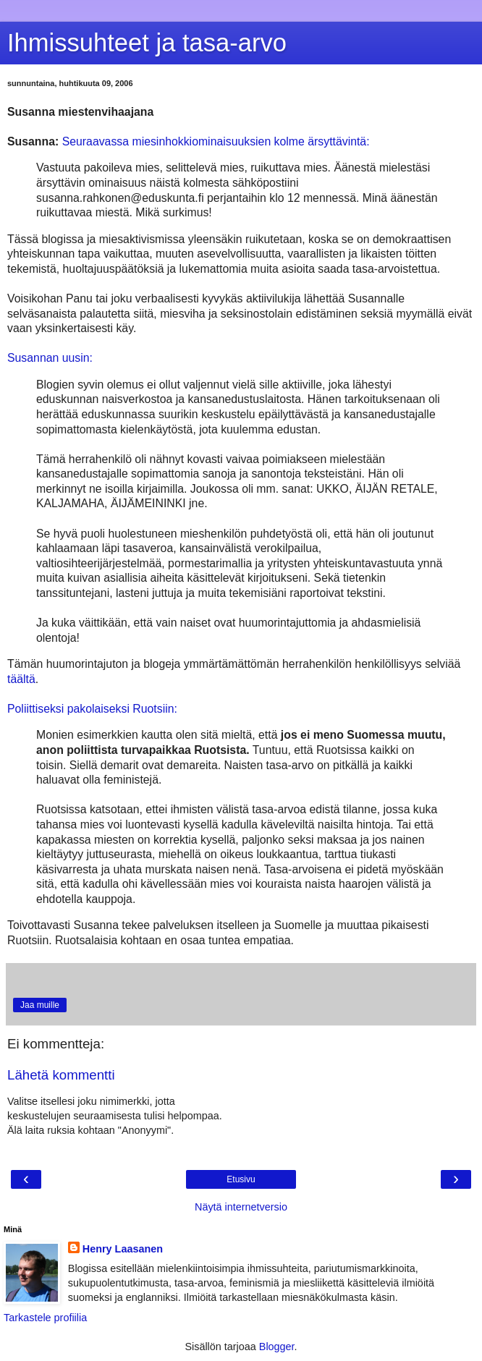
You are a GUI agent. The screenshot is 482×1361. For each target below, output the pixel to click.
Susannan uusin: (50, 358)
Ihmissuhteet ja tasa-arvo (147, 42)
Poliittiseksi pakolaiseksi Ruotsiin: (92, 709)
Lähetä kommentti (61, 1074)
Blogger (277, 1346)
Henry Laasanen (123, 1249)
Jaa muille (39, 1005)
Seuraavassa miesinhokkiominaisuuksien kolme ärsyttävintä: (216, 141)
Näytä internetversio (241, 1207)
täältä (21, 679)
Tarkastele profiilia (45, 1317)
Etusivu (241, 1179)
